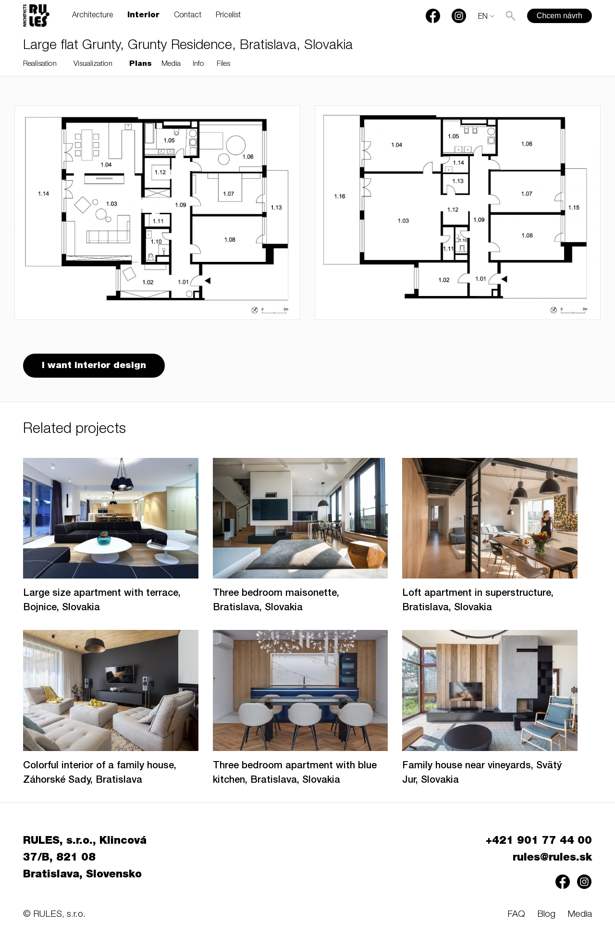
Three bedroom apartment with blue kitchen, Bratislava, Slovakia (295, 774)
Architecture (92, 16)
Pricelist (228, 16)
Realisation (40, 64)
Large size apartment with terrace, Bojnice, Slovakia (102, 601)
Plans (140, 64)
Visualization (93, 64)
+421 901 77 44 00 (539, 841)
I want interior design (94, 365)
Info (198, 64)
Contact (187, 16)
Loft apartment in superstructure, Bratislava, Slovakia (478, 601)
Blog (546, 914)
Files (223, 64)
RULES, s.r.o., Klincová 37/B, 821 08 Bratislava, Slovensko (85, 858)
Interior (143, 16)
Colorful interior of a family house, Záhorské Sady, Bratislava (99, 774)
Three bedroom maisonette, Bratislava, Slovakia (276, 601)
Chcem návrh (559, 16)
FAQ (516, 914)
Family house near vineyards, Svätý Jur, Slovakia (482, 774)
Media (171, 64)
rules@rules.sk (552, 858)
